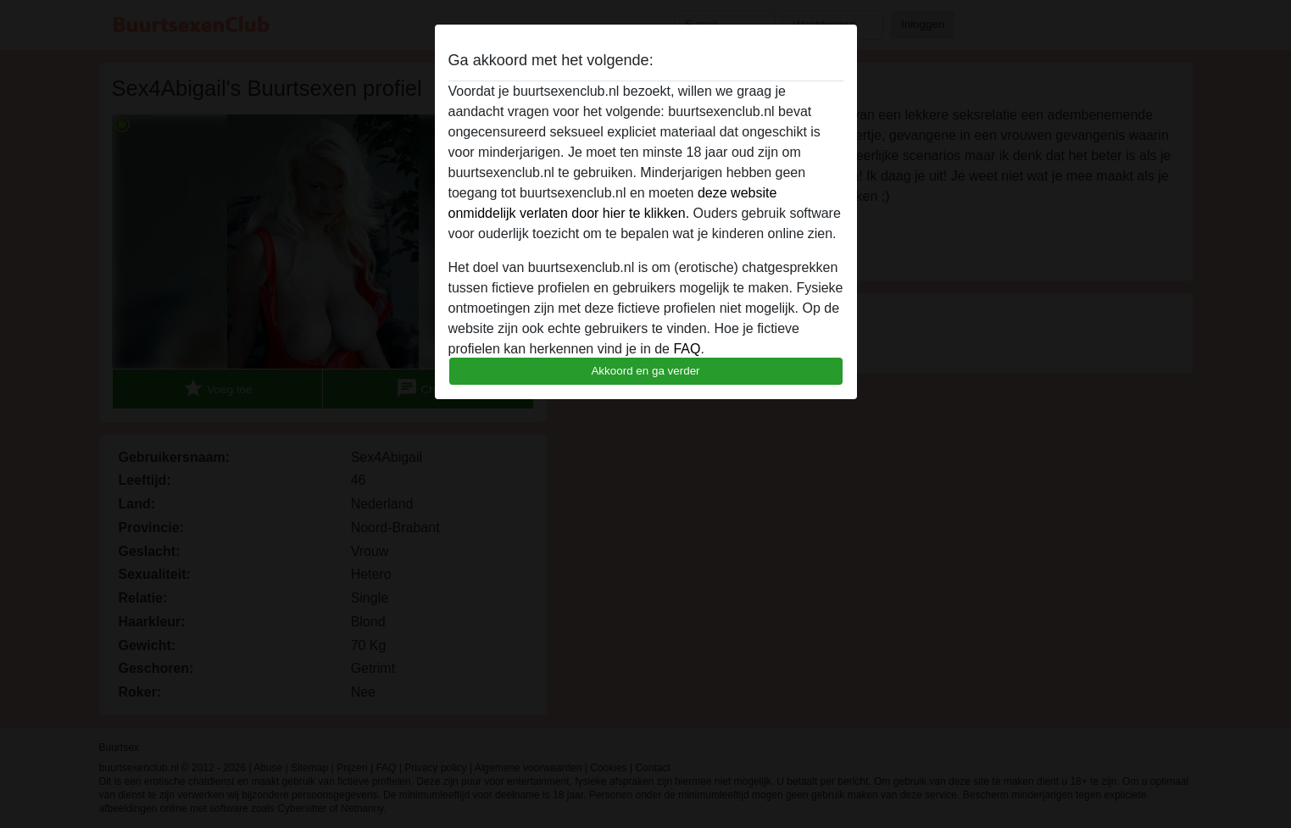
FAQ (686, 349)
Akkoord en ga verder (645, 370)
